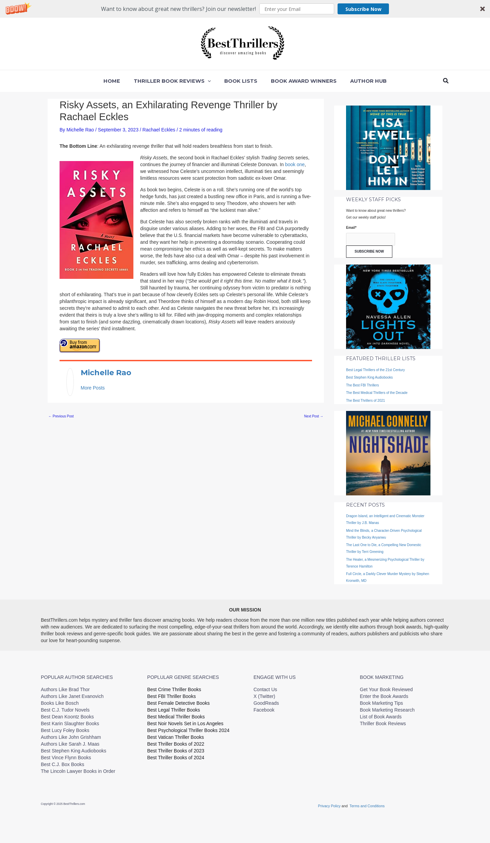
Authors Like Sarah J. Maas (70, 744)
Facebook (264, 710)
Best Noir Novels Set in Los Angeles (185, 723)
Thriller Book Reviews (383, 723)
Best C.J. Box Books (62, 764)
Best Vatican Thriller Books (175, 737)
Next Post (313, 414)
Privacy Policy (330, 806)
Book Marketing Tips (381, 703)
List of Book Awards (381, 716)
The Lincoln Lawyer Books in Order (78, 771)
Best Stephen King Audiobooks (369, 377)
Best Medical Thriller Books (176, 716)
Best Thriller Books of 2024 (176, 757)
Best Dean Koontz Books (67, 716)
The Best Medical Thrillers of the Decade (376, 393)
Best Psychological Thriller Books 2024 (188, 730)
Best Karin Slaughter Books (70, 723)
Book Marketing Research (387, 710)
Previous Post (61, 414)
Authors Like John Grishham (71, 737)
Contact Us (265, 689)
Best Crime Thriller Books (174, 689)
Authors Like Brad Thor (65, 689)
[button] (245, 9)
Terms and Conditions (367, 806)
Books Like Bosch (60, 703)
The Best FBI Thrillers (362, 385)
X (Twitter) (264, 696)
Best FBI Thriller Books (171, 696)
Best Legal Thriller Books (173, 710)
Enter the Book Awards (384, 696)
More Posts (93, 385)
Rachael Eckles (159, 129)
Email (351, 227)
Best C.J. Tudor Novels (65, 710)
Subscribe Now (363, 9)
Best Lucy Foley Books (65, 730)
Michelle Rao (100, 371)
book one (295, 164)
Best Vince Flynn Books (66, 757)
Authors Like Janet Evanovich (72, 696)
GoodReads (266, 703)
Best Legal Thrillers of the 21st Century (375, 370)
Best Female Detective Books (178, 703)
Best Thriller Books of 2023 (176, 750)
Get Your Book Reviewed (386, 689)
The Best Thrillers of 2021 (365, 400)
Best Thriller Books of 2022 (176, 744)
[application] (211, 81)
